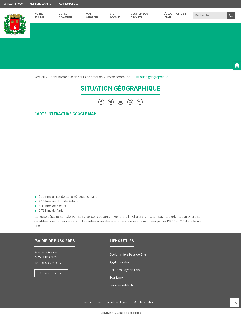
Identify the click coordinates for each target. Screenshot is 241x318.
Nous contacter (51, 273)
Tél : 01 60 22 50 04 (47, 263)
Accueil (39, 77)
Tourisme (116, 278)
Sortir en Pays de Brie (125, 270)
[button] (237, 66)
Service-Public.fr (121, 285)
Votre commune (118, 77)
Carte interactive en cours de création (76, 77)
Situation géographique (151, 77)
